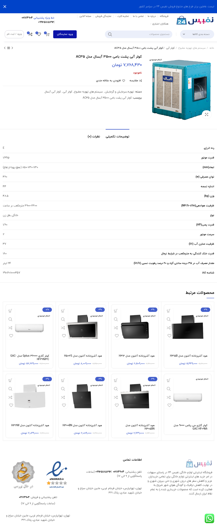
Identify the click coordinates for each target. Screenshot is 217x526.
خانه (211, 48)
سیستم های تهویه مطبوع (192, 48)
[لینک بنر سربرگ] (114, 6)
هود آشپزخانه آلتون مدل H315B (188, 356)
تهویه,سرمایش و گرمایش (119, 92)
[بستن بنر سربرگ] (4, 6)
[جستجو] (138, 34)
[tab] (117, 135)
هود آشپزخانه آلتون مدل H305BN (140, 427)
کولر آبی (170, 48)
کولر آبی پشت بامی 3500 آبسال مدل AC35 (107, 98)
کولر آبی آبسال (52, 92)
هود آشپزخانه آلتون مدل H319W (30, 425)
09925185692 (46, 22)
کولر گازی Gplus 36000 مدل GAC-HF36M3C (29, 357)
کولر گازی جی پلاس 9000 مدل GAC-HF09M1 (190, 427)
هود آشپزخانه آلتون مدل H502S (83, 356)
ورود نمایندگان (65, 34)
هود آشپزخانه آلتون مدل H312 (137, 356)
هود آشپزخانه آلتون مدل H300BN (82, 425)
